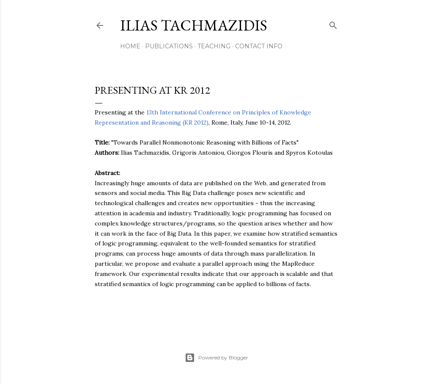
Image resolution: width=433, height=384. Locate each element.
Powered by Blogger (216, 358)
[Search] (333, 23)
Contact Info (258, 46)
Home (130, 46)
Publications (169, 46)
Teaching (213, 46)
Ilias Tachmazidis (193, 25)
